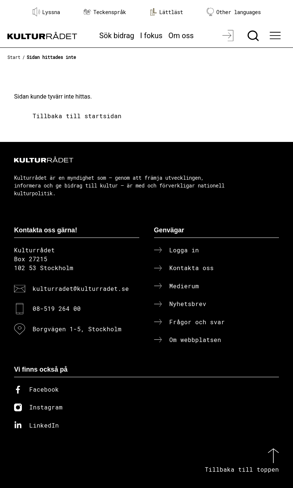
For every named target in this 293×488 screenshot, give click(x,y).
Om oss (181, 35)
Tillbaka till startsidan (77, 116)
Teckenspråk (105, 12)
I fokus (151, 35)
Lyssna (46, 11)
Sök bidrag (116, 35)
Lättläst (166, 12)
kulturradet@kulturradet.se (81, 288)
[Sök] (254, 36)
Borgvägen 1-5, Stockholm (77, 329)
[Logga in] (228, 36)
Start (13, 57)
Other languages (234, 12)
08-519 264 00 (57, 308)
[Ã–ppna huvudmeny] (276, 35)
